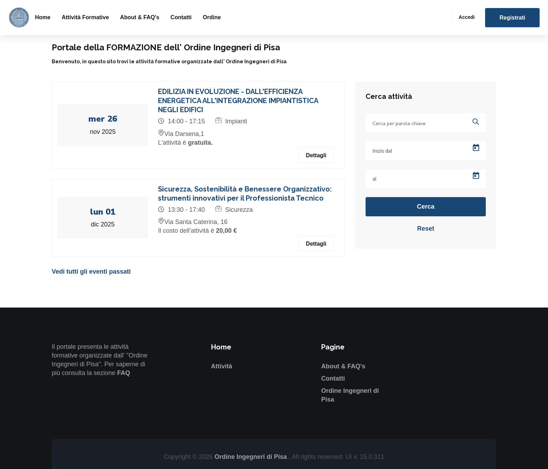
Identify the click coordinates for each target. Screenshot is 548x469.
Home (42, 17)
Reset (425, 228)
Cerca (425, 206)
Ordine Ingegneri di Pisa (252, 456)
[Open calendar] (476, 148)
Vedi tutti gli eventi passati (91, 271)
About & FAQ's (139, 17)
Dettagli (316, 155)
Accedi (467, 17)
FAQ (123, 372)
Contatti (181, 17)
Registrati (512, 18)
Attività (221, 366)
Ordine (212, 17)
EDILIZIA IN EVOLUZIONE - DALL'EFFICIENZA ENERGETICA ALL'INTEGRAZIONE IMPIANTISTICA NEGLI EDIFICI (239, 100)
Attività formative (85, 17)
